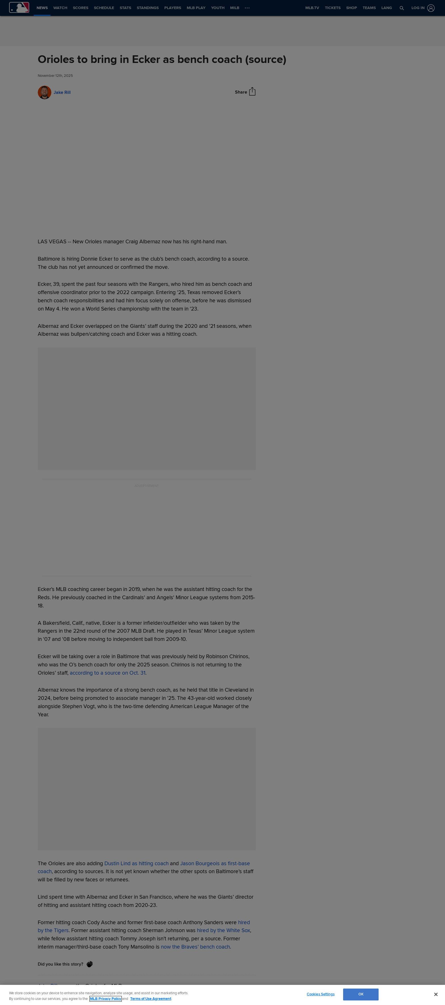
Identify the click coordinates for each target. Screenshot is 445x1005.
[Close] (436, 994)
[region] (222, 995)
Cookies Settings (321, 994)
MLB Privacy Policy (105, 998)
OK (361, 994)
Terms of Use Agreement (150, 998)
